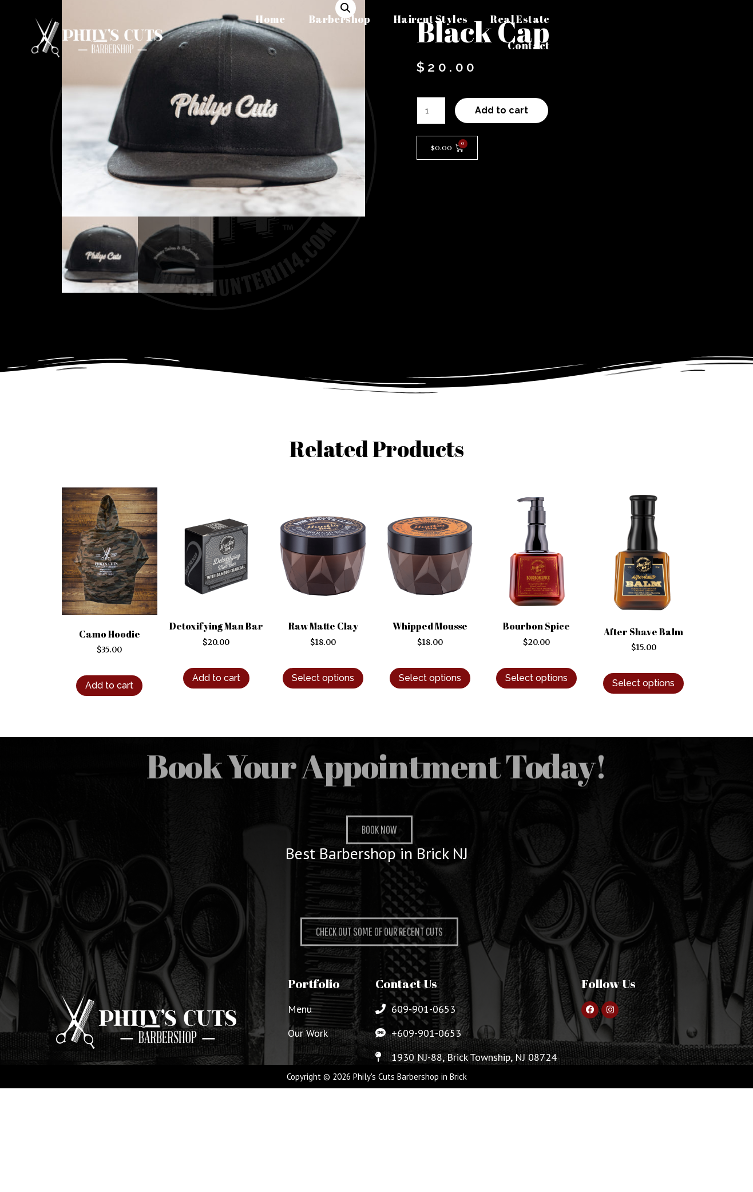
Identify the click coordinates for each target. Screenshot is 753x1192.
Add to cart (501, 110)
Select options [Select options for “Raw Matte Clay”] (323, 677)
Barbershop (339, 19)
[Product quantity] (431, 110)
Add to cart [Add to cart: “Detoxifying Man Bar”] (216, 677)
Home (271, 19)
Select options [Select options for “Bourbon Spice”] (536, 677)
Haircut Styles (431, 19)
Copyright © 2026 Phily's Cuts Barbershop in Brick (377, 1076)
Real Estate (519, 19)
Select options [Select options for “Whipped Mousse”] (430, 677)
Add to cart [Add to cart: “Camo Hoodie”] (109, 685)
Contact (529, 45)
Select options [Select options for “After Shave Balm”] (643, 683)
